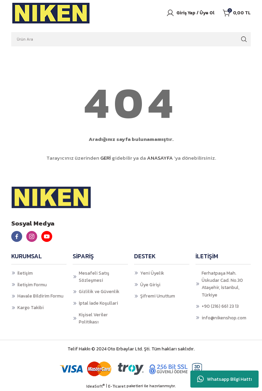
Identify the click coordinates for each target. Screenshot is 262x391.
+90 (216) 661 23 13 (220, 306)
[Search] (131, 39)
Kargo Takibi (30, 307)
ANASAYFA (160, 158)
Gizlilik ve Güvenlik (99, 291)
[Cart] (237, 13)
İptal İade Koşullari (98, 303)
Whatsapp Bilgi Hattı (224, 379)
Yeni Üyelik (152, 273)
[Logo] (51, 13)
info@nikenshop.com (224, 317)
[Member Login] (190, 13)
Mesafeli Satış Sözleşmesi (94, 277)
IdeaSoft (95, 386)
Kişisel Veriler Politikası (93, 318)
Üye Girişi (150, 284)
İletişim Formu (32, 284)
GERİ (105, 158)
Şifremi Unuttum (157, 295)
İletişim (25, 273)
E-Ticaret (117, 386)
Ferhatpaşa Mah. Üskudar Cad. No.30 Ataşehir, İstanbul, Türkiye (222, 284)
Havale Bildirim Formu (40, 295)
